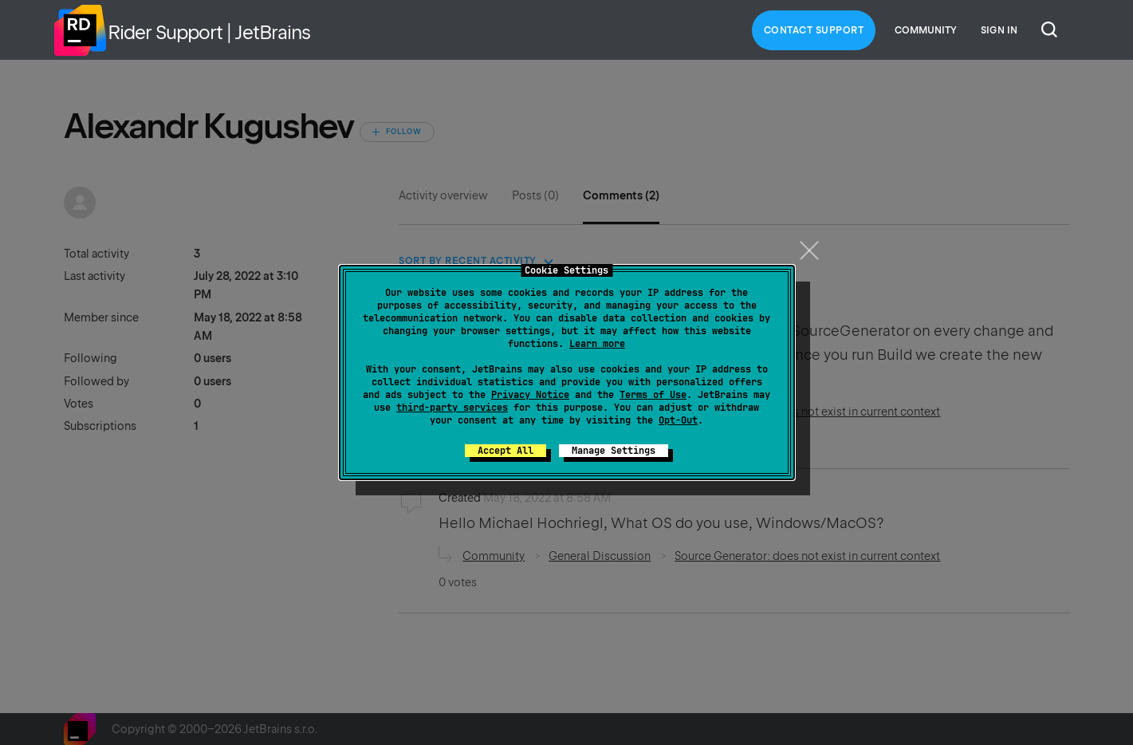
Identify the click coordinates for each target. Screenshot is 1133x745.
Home (80, 30)
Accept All (505, 450)
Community (926, 30)
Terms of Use (653, 394)
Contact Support (814, 30)
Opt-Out (678, 420)
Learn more (597, 343)
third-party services (452, 407)
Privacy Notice (530, 394)
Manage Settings (613, 450)
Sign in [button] (999, 30)
